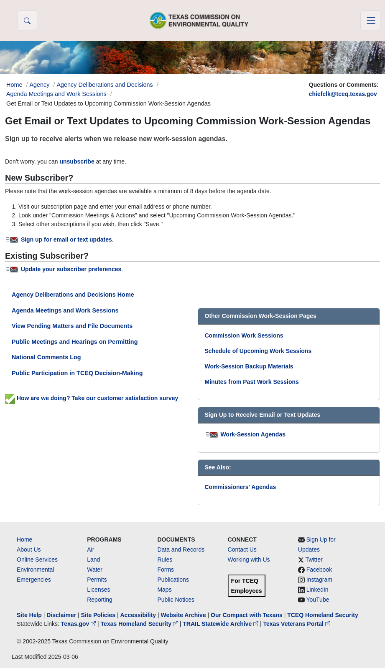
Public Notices (175, 599)
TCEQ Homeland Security (322, 615)
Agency (39, 84)
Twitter (313, 559)
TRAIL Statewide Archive (221, 623)
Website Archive (183, 615)
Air (90, 549)
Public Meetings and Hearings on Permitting (75, 341)
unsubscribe (76, 161)
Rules (164, 559)
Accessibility (139, 615)
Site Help (29, 615)
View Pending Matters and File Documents (72, 326)
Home (24, 539)
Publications (173, 579)
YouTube (317, 599)
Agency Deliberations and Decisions (104, 84)
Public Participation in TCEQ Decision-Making (77, 373)
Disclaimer (61, 615)
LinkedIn (317, 589)
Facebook (319, 569)
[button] (27, 20)
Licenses (98, 589)
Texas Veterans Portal (296, 623)
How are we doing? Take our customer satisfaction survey (91, 398)
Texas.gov (79, 623)
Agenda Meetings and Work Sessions (56, 94)
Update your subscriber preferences (71, 269)
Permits (97, 579)
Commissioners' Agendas (240, 487)
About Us (29, 549)
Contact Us (242, 549)
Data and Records (180, 549)
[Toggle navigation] (370, 20)
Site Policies (98, 615)
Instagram (319, 579)
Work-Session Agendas (253, 434)
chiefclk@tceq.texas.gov (343, 94)
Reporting (99, 599)
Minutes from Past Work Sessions (252, 381)
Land (93, 559)
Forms (165, 569)
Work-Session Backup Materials (249, 366)
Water (94, 569)
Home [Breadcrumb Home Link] (14, 84)
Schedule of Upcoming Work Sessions (258, 351)
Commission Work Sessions (244, 335)
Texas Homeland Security (140, 623)
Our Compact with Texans (247, 615)
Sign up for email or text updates (66, 239)
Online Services (37, 559)
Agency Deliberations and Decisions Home (73, 294)
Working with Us (249, 559)
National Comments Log (46, 357)
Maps (164, 589)
